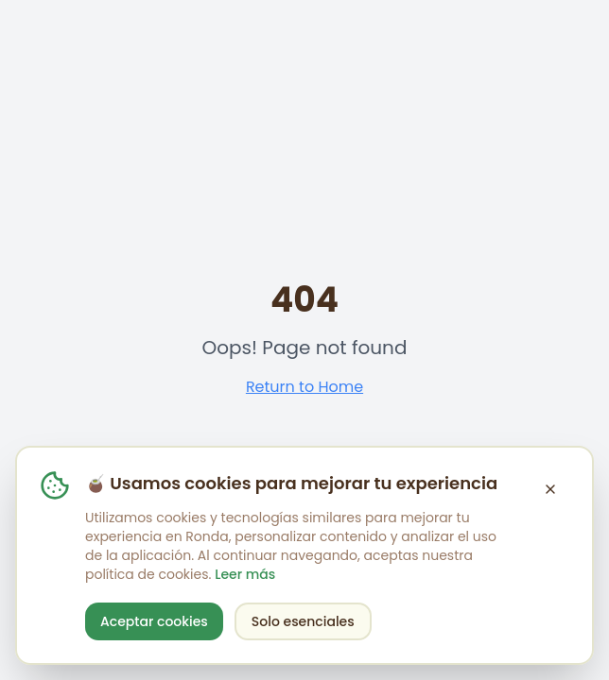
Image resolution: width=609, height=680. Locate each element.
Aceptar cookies (154, 621)
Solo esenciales (303, 621)
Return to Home (304, 387)
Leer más (245, 574)
